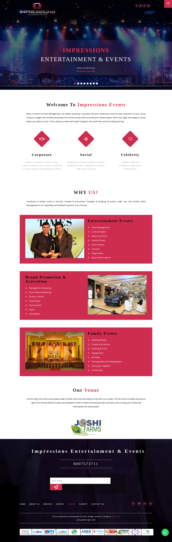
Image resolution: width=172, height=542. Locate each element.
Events (61, 501)
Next (148, 101)
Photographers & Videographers (106, 364)
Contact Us (99, 501)
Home (23, 501)
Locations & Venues (100, 346)
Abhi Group (115, 513)
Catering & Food (98, 350)
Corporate (41, 154)
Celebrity (130, 154)
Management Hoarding (39, 289)
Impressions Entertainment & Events (89, 454)
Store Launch (34, 306)
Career (72, 501)
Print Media (33, 315)
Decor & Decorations (100, 258)
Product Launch (35, 297)
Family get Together (100, 368)
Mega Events (96, 254)
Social (86, 154)
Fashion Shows (97, 240)
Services (48, 501)
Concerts (94, 249)
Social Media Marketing (39, 293)
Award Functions (98, 236)
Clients (84, 501)
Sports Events (97, 245)
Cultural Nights (98, 231)
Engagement (96, 355)
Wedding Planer (98, 341)
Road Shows (33, 302)
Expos (30, 311)
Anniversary (96, 372)
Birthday (94, 359)
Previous (23, 101)
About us (35, 501)
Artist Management (100, 227)
